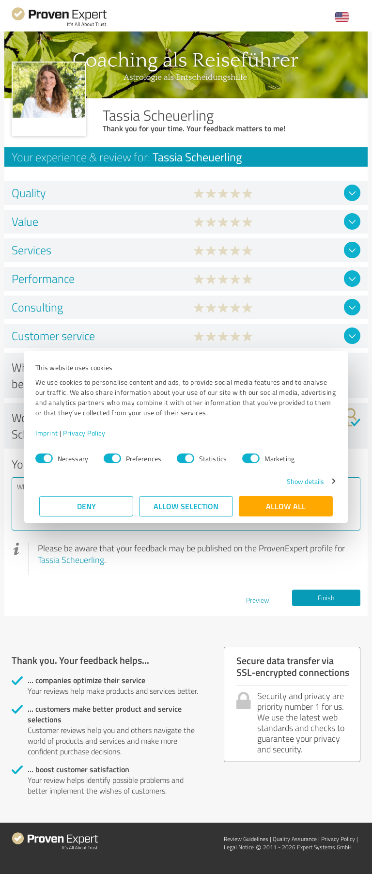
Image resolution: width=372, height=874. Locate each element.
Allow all (286, 506)
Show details (301, 481)
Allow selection (186, 506)
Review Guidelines (246, 839)
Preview (257, 600)
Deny (86, 506)
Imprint (50, 432)
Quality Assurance (295, 839)
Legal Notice (239, 847)
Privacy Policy (88, 432)
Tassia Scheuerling (71, 559)
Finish (326, 597)
